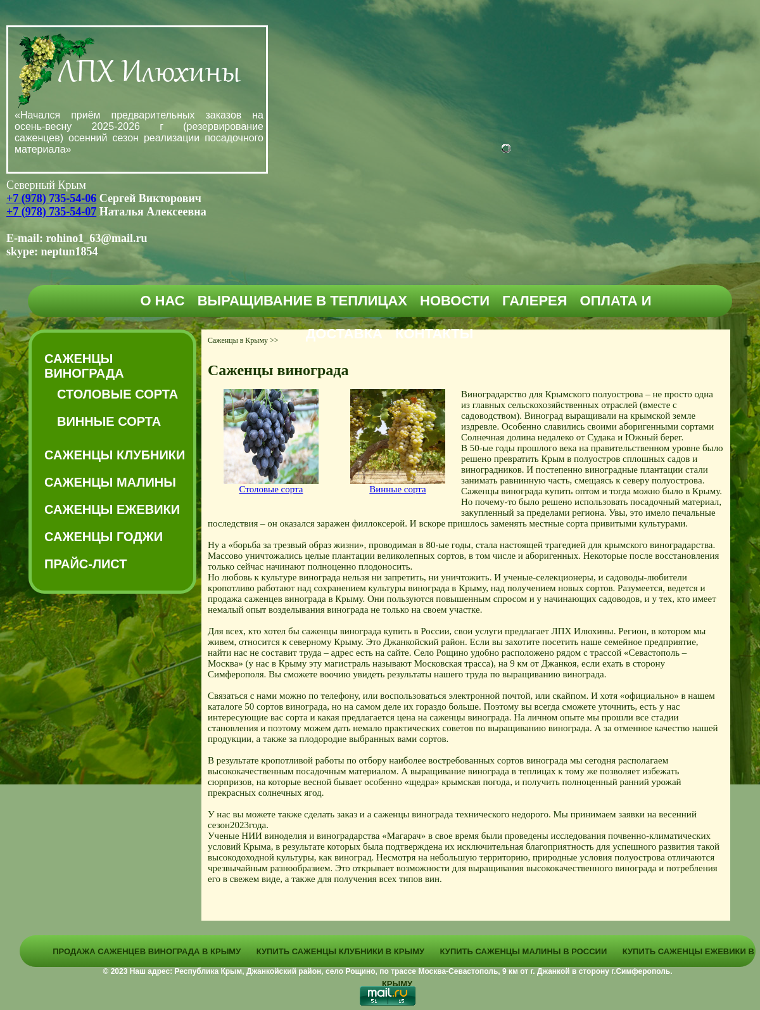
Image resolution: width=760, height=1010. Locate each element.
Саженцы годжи (103, 537)
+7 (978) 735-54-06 (51, 198)
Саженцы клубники (114, 455)
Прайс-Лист (85, 564)
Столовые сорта (117, 394)
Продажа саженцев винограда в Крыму (147, 951)
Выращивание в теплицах (302, 301)
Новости (455, 301)
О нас (162, 301)
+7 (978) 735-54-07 (51, 211)
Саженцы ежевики (112, 509)
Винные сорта (109, 421)
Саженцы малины (110, 482)
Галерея (534, 301)
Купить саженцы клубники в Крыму (340, 951)
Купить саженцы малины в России (523, 951)
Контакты (434, 334)
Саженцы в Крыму (238, 340)
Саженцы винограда (84, 366)
